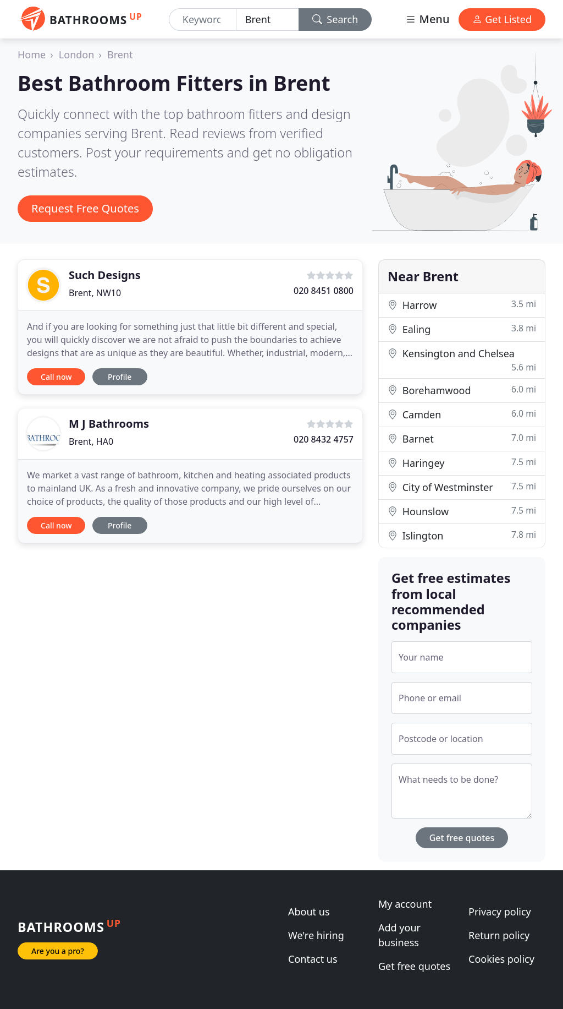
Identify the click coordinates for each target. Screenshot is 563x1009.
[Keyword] (202, 19)
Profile (119, 377)
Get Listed (502, 19)
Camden (462, 414)
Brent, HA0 (91, 441)
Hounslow (462, 511)
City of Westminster (462, 487)
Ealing (462, 329)
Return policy (498, 935)
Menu (427, 19)
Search (335, 19)
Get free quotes (462, 838)
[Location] (267, 19)
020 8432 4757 (324, 439)
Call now (56, 377)
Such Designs (105, 275)
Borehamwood (462, 390)
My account (405, 903)
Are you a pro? (57, 951)
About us (309, 911)
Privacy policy (499, 911)
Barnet (462, 438)
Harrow (462, 305)
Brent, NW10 (95, 293)
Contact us (313, 959)
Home (32, 54)
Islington (462, 535)
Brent (120, 54)
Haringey (462, 463)
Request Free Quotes (85, 208)
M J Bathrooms (109, 423)
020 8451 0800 (324, 291)
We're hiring (316, 935)
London (77, 54)
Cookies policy (501, 959)
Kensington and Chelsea (462, 360)
